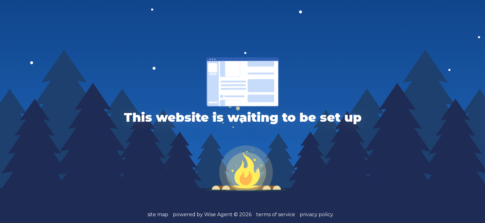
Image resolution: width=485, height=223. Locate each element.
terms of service (275, 214)
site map (158, 214)
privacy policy (316, 214)
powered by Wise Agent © (212, 214)
